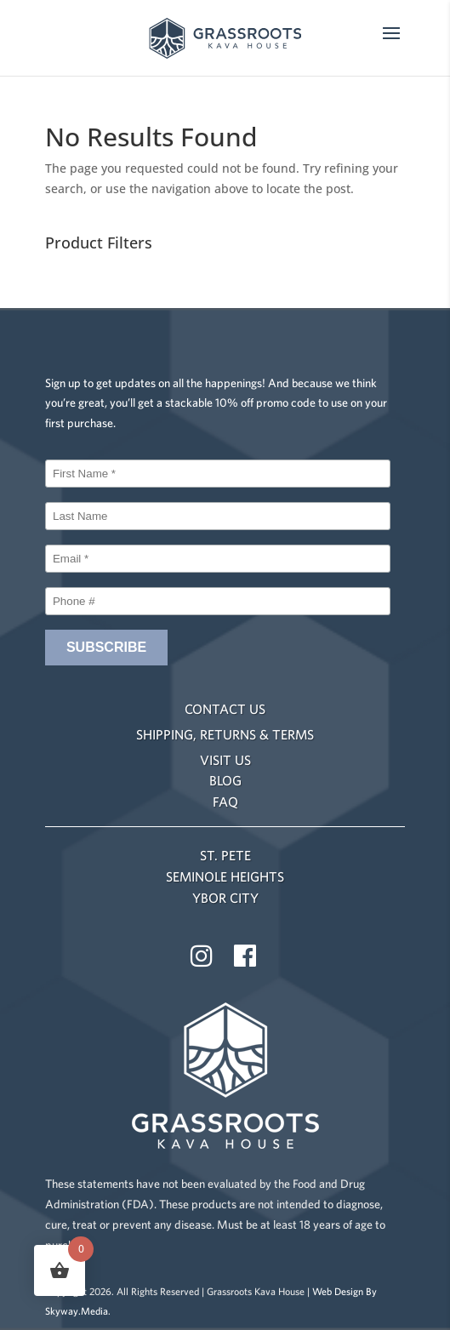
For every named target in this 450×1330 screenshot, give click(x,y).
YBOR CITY (225, 897)
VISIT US (225, 760)
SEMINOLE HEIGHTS (225, 876)
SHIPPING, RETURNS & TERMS (225, 734)
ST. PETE (225, 855)
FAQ (225, 801)
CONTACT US (225, 708)
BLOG (225, 780)
